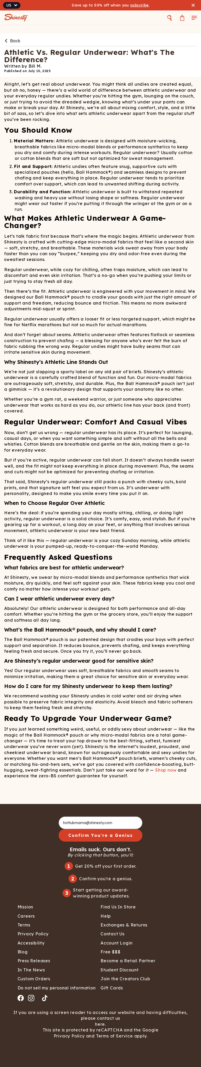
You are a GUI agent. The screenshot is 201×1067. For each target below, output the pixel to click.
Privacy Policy (70, 1036)
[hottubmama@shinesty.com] (100, 823)
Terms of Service (114, 1036)
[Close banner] (193, 5)
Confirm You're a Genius (100, 835)
